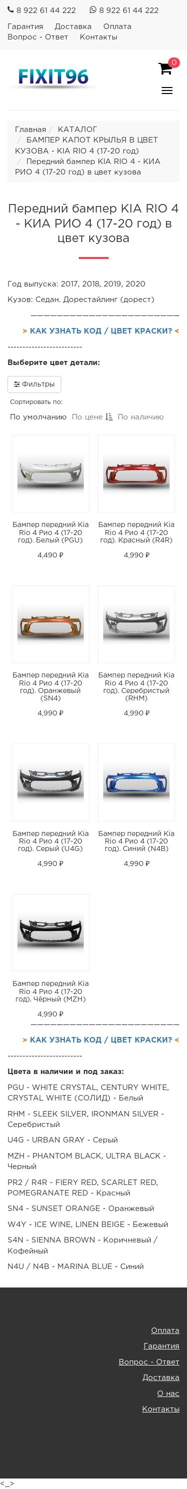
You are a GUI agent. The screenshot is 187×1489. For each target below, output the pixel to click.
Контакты (98, 37)
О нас (168, 1393)
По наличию (141, 417)
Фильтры (34, 384)
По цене (92, 417)
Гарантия (25, 27)
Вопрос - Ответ (37, 37)
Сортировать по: (36, 402)
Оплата (117, 27)
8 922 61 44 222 (46, 11)
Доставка (73, 27)
